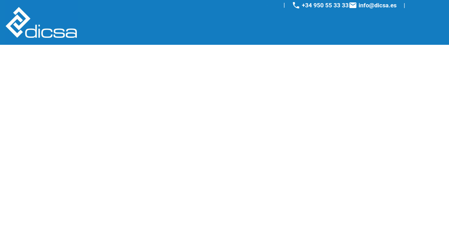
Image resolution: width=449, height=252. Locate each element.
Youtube (265, 5)
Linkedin (272, 5)
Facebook (252, 5)
